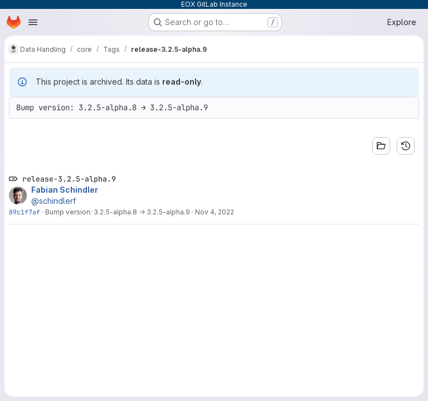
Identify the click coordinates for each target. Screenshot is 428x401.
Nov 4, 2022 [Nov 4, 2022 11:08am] (214, 212)
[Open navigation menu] (33, 22)
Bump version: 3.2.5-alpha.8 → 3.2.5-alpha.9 (117, 212)
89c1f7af (24, 212)
